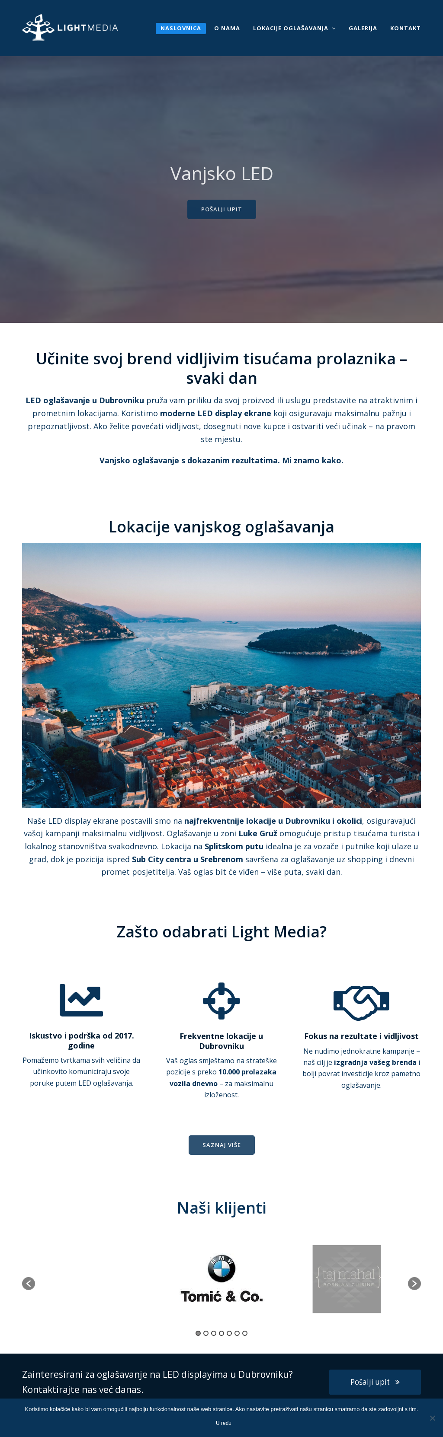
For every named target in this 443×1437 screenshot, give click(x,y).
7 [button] (244, 1333)
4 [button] (221, 1333)
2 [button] (206, 1333)
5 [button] (229, 1333)
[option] (222, 1279)
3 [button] (213, 1333)
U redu (223, 1423)
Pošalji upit (375, 1382)
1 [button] (198, 1333)
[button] (28, 1283)
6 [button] (237, 1333)
